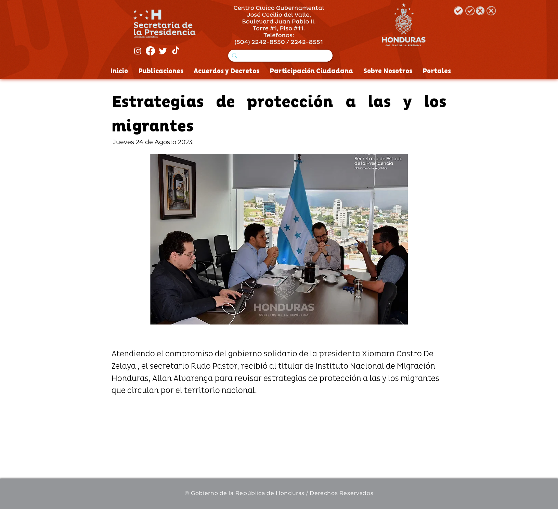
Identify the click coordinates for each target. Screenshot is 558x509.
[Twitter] (163, 50)
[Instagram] (137, 50)
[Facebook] (150, 50)
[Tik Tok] (175, 50)
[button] (279, 239)
